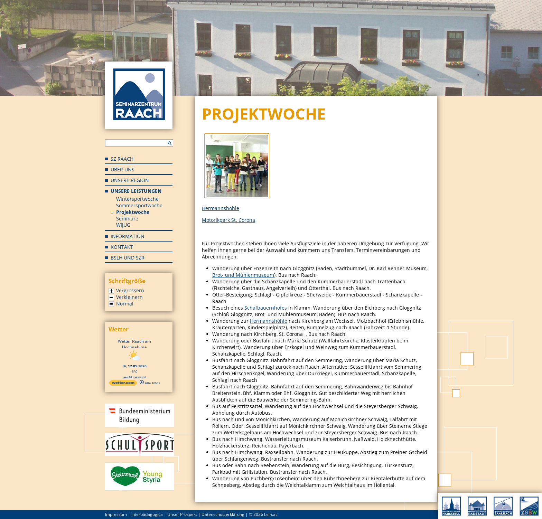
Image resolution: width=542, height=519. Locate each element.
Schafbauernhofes (265, 307)
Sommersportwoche (139, 205)
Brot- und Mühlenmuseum (243, 275)
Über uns (122, 169)
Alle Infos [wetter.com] (150, 382)
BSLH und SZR (127, 257)
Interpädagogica (147, 514)
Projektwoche (132, 212)
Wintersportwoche (137, 199)
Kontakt (122, 247)
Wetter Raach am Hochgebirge (134, 344)
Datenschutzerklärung (223, 514)
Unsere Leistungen (136, 191)
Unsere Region (130, 180)
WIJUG (123, 224)
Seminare (127, 218)
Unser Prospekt (182, 514)
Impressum (116, 514)
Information (127, 236)
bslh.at (270, 514)
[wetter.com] (123, 384)
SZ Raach (122, 158)
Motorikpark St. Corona (228, 220)
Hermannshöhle (220, 208)
